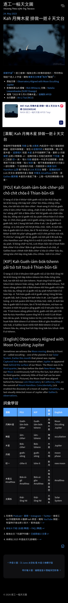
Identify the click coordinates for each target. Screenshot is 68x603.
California (49, 381)
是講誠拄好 (54, 169)
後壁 (5, 156)
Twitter (47, 515)
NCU (30, 97)
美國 (49, 166)
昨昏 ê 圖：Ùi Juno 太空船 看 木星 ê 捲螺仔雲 (31, 562)
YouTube (48, 519)
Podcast (17, 515)
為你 (45, 76)
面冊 (26, 515)
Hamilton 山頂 (10, 169)
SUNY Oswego (29, 91)
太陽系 (35, 145)
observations (10, 395)
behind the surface (18, 364)
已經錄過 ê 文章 (39, 533)
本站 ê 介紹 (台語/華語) (17, 528)
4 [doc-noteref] (53, 76)
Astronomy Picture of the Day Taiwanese (19, 8)
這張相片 (17, 152)
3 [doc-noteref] (47, 76)
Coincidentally (44, 385)
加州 (54, 166)
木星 (29, 152)
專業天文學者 (35, 76)
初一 (14, 159)
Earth (16, 378)
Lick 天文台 (35, 169)
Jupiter (47, 361)
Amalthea (54, 388)
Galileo (7, 176)
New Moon (49, 368)
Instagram (36, 515)
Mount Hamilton (27, 385)
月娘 (24, 145)
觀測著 (14, 176)
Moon (10, 371)
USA (57, 381)
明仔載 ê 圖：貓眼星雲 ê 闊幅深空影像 (40, 570)
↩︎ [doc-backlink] (43, 522)
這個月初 (37, 149)
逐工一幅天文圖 (18, 4)
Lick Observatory (32, 381)
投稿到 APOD (45, 94)
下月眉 (56, 156)
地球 (30, 162)
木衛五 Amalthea (42, 172)
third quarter (10, 368)
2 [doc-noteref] (42, 76)
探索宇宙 (7, 73)
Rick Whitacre (33, 87)
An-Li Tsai (22, 97)
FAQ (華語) (37, 528)
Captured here (10, 361)
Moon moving (39, 351)
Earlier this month (21, 358)
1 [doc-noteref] (12, 72)
